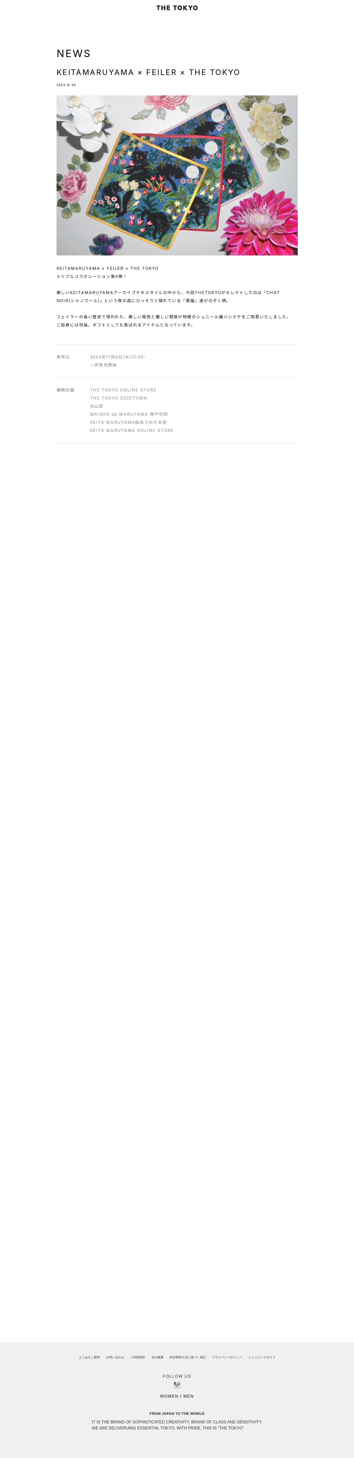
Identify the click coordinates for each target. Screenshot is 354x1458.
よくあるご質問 (89, 1357)
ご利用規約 (137, 1357)
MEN (188, 1396)
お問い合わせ (115, 1357)
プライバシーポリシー (227, 1357)
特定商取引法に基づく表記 (188, 1357)
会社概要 (157, 1357)
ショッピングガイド (262, 1357)
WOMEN (169, 1396)
